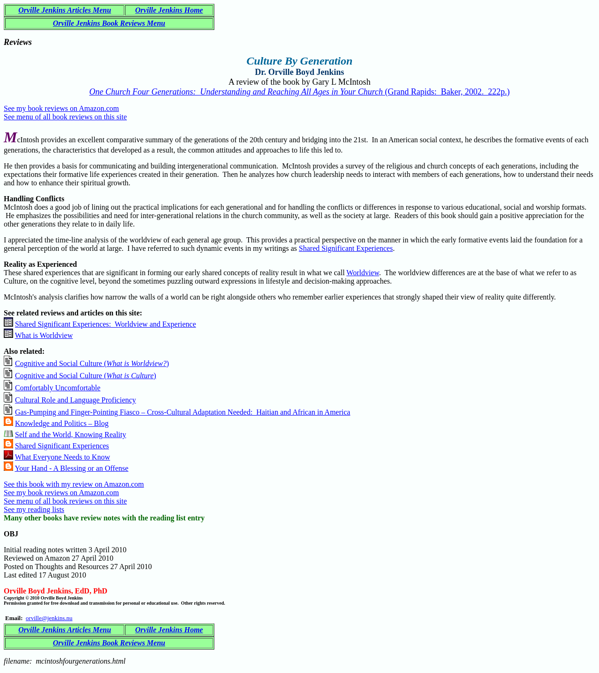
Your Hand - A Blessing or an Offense (71, 468)
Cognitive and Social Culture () (92, 363)
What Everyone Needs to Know (62, 457)
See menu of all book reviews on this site (65, 117)
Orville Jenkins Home (169, 10)
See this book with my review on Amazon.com (74, 484)
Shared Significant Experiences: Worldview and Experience (105, 324)
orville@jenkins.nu (49, 618)
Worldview (362, 273)
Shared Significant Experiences (346, 248)
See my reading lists (34, 509)
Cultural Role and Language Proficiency (75, 400)
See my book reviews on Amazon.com (61, 108)
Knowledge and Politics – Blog (62, 423)
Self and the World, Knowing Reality (70, 435)
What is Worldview (44, 335)
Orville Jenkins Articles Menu (64, 10)
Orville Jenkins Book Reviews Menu (109, 23)
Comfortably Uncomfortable (58, 388)
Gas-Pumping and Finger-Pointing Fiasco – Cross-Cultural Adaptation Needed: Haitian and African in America (182, 412)
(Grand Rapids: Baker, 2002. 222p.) (299, 91)
